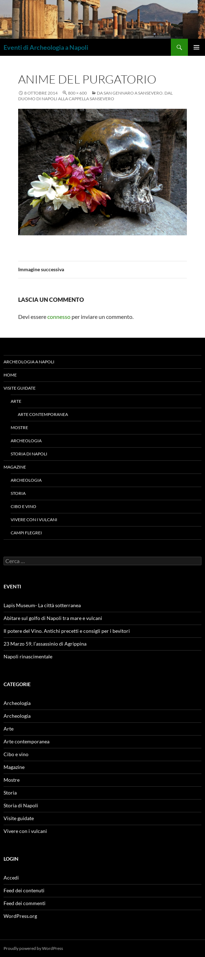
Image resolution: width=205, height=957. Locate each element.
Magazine (15, 467)
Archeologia (26, 440)
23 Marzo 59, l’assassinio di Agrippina (45, 644)
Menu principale (196, 47)
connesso (58, 316)
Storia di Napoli (29, 453)
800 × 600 (77, 93)
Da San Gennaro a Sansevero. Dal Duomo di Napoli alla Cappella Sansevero (95, 95)
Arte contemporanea (43, 414)
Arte (16, 401)
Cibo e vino (23, 506)
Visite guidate (20, 388)
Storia (18, 493)
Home (10, 375)
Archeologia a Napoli (29, 361)
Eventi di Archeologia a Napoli (46, 47)
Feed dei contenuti (24, 890)
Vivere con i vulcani (34, 519)
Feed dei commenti (25, 903)
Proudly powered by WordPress (33, 948)
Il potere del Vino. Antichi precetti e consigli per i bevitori (67, 631)
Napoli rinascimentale (28, 656)
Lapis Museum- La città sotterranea (42, 605)
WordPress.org (20, 916)
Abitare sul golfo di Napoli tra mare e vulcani (53, 618)
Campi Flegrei (26, 532)
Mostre (19, 427)
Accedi (11, 878)
